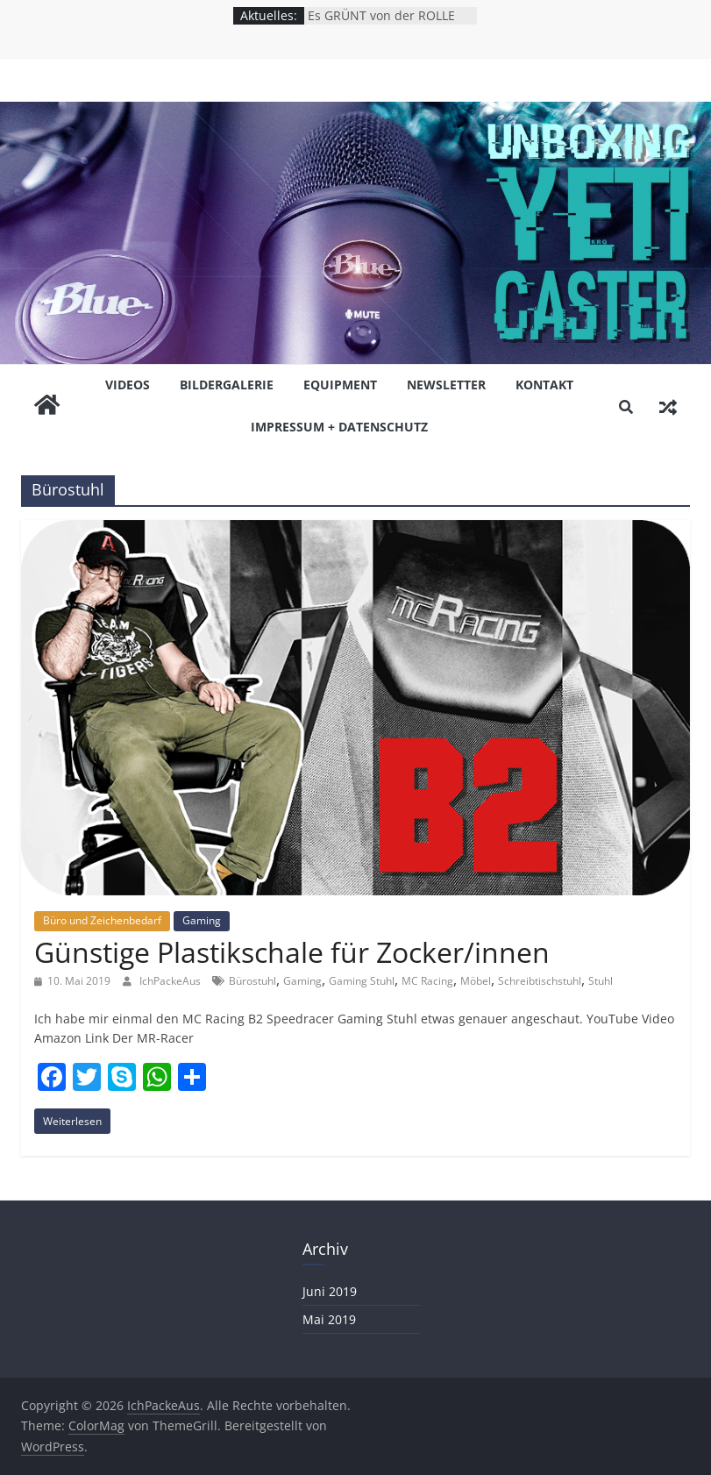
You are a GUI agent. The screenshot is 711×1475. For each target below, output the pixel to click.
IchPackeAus (171, 980)
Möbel (475, 980)
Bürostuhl (252, 980)
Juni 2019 (329, 1291)
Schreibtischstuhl (539, 980)
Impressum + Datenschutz (339, 426)
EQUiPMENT (340, 384)
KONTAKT (544, 384)
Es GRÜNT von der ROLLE (381, 15)
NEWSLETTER (446, 384)
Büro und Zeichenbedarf (102, 920)
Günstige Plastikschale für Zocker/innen (292, 952)
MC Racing (427, 980)
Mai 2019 (329, 1319)
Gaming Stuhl (362, 980)
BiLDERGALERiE (227, 384)
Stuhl (600, 980)
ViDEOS (127, 384)
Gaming (201, 920)
